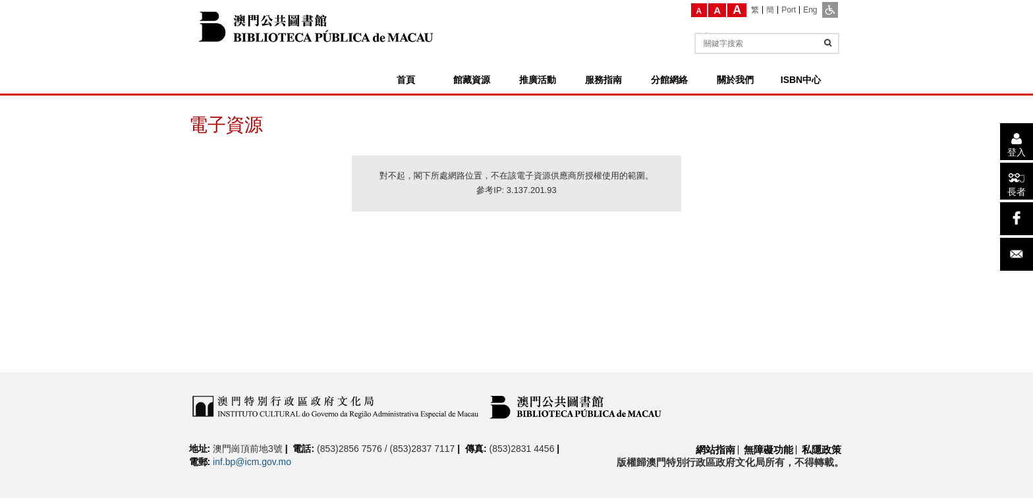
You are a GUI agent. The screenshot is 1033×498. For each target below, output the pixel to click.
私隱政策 (821, 449)
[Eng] (810, 10)
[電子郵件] (1016, 254)
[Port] (789, 10)
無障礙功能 (768, 449)
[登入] (1016, 141)
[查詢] (827, 43)
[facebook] (1016, 218)
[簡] (770, 10)
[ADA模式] (830, 10)
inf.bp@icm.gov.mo (252, 461)
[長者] (1016, 181)
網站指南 (715, 449)
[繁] (755, 10)
